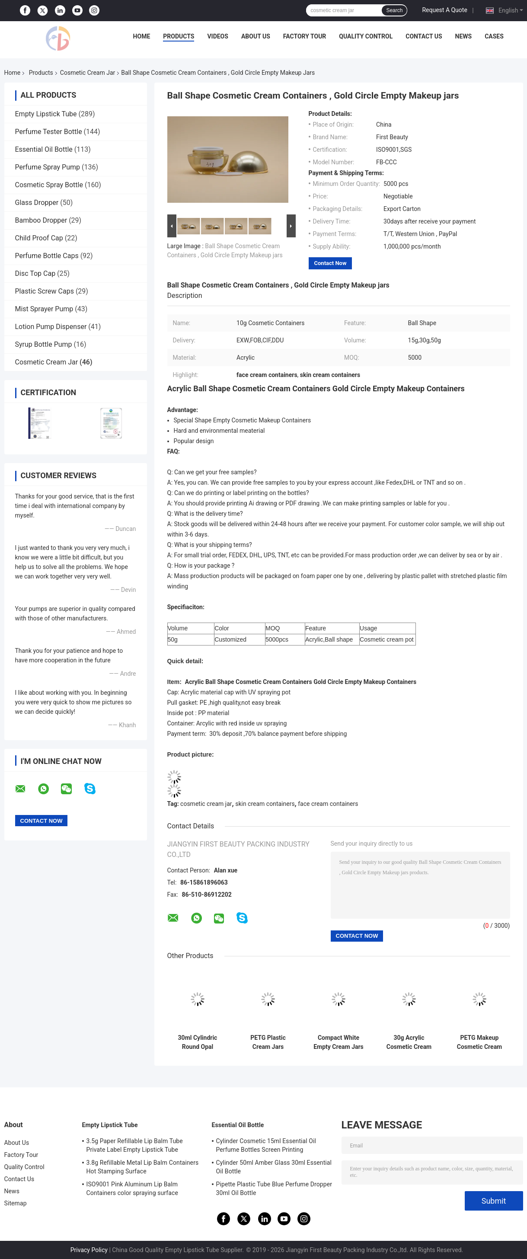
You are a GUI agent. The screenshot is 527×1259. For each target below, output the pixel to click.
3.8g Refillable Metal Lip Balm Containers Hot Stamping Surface (142, 1167)
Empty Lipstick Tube (46, 114)
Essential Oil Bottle (44, 149)
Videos (217, 36)
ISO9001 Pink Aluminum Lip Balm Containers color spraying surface (132, 1188)
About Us (255, 36)
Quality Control (366, 36)
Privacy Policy (89, 1249)
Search (394, 10)
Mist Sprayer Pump (44, 309)
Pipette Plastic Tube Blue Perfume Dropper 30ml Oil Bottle (274, 1188)
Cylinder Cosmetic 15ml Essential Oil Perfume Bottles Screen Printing (266, 1145)
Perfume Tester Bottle (48, 132)
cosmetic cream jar (206, 803)
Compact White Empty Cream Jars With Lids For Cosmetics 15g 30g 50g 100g (338, 1042)
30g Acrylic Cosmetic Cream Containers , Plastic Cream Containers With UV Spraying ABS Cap (409, 1042)
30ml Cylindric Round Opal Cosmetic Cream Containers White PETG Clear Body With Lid (197, 1042)
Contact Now (330, 263)
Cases (494, 36)
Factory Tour (304, 36)
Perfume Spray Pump (47, 167)
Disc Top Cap (35, 273)
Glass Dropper (37, 202)
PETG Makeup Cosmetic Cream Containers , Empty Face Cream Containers (479, 1042)
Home (141, 36)
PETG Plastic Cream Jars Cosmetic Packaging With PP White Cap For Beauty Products (268, 1042)
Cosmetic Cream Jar (87, 72)
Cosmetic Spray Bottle (49, 185)
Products (178, 36)
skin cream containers (264, 803)
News (463, 36)
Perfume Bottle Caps (47, 256)
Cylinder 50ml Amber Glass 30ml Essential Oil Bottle (274, 1167)
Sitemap (15, 1203)
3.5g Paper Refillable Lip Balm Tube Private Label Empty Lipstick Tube (134, 1145)
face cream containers (328, 803)
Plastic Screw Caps (44, 291)
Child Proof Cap (39, 238)
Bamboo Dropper (41, 220)
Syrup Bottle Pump (43, 344)
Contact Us (424, 36)
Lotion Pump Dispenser (51, 327)
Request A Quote (444, 9)
